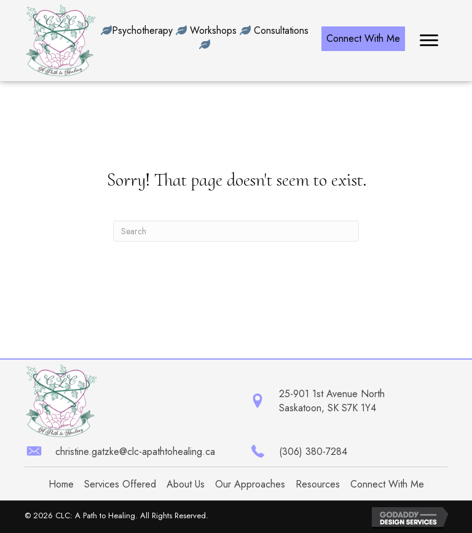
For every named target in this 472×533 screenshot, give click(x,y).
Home (61, 484)
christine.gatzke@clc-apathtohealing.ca (135, 451)
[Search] (236, 231)
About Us (186, 484)
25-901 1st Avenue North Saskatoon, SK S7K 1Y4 (332, 401)
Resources (318, 484)
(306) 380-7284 (313, 451)
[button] (363, 38)
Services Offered (120, 484)
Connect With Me (387, 484)
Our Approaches (250, 484)
